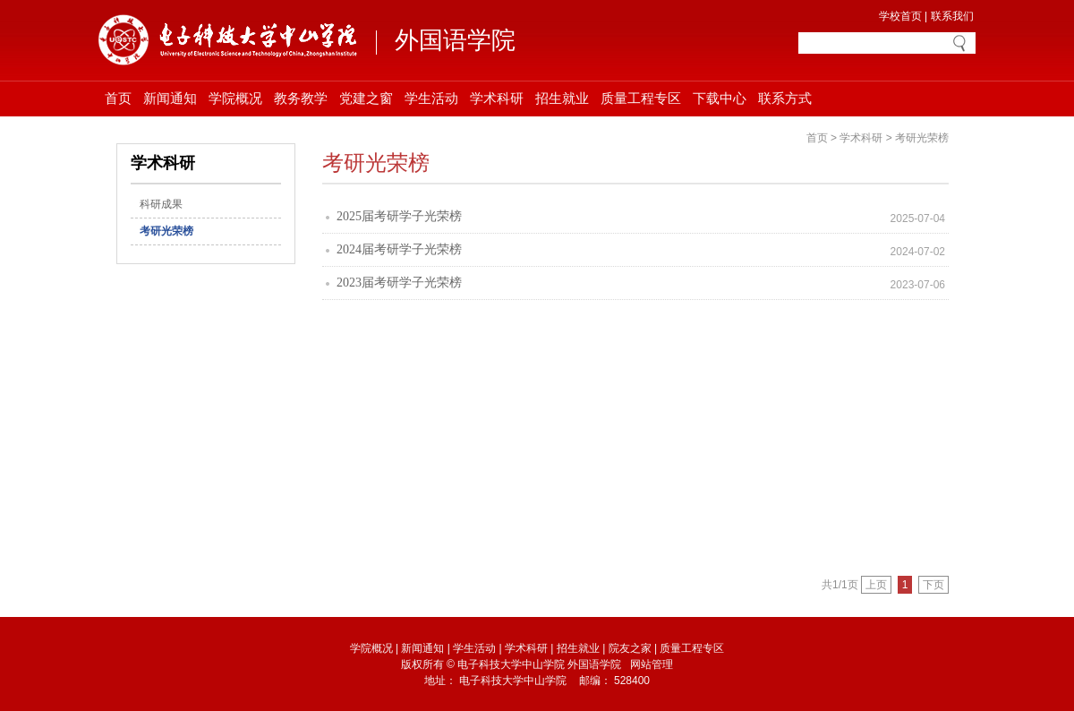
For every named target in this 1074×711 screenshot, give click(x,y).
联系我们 (952, 16)
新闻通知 (170, 98)
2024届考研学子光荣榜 (399, 249)
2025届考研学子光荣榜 (399, 216)
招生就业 (562, 98)
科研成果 (161, 204)
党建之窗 (366, 98)
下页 (933, 584)
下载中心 (719, 98)
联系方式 (785, 98)
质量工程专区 (641, 98)
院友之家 (630, 648)
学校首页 (900, 16)
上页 (876, 584)
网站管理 (651, 664)
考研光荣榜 (166, 231)
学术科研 (497, 98)
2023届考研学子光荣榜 (399, 282)
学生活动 (431, 98)
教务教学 (301, 98)
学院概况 (235, 98)
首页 (118, 98)
